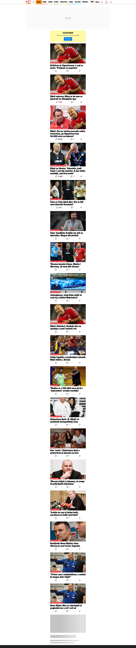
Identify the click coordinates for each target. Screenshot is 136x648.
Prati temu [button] (68, 39)
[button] (102, 2)
